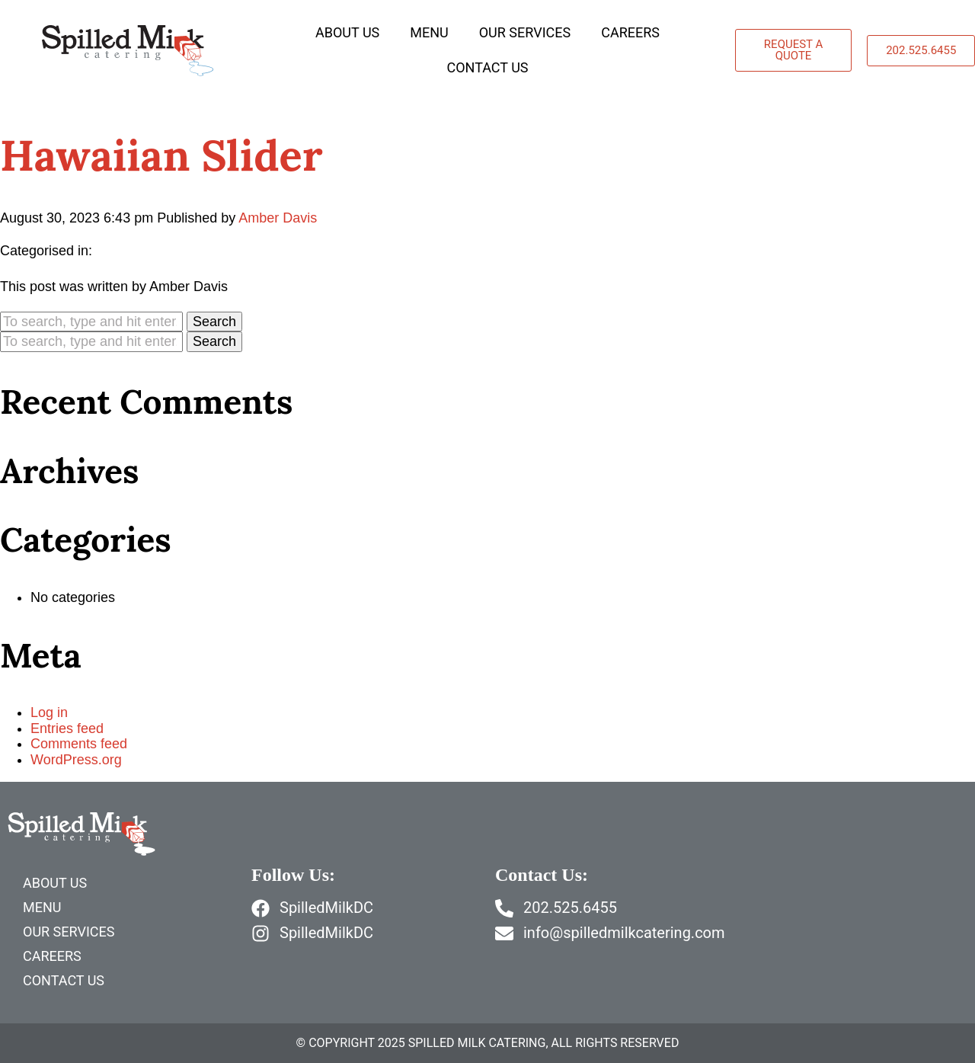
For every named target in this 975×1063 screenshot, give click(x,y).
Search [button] (214, 321)
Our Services (525, 32)
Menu (429, 32)
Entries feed (67, 728)
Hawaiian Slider (161, 155)
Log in (49, 712)
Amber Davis (277, 218)
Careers (630, 32)
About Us (347, 32)
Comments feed (78, 743)
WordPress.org (76, 759)
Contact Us (487, 67)
